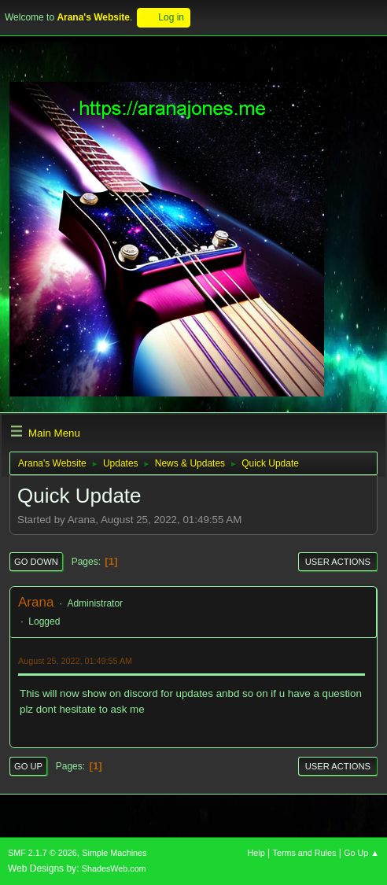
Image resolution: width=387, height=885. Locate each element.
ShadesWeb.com (114, 868)
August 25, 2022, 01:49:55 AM (75, 661)
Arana (35, 602)
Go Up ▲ (361, 852)
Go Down (36, 561)
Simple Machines (114, 852)
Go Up (28, 766)
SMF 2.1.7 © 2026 (42, 852)
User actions (337, 561)
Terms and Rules (305, 852)
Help (256, 852)
